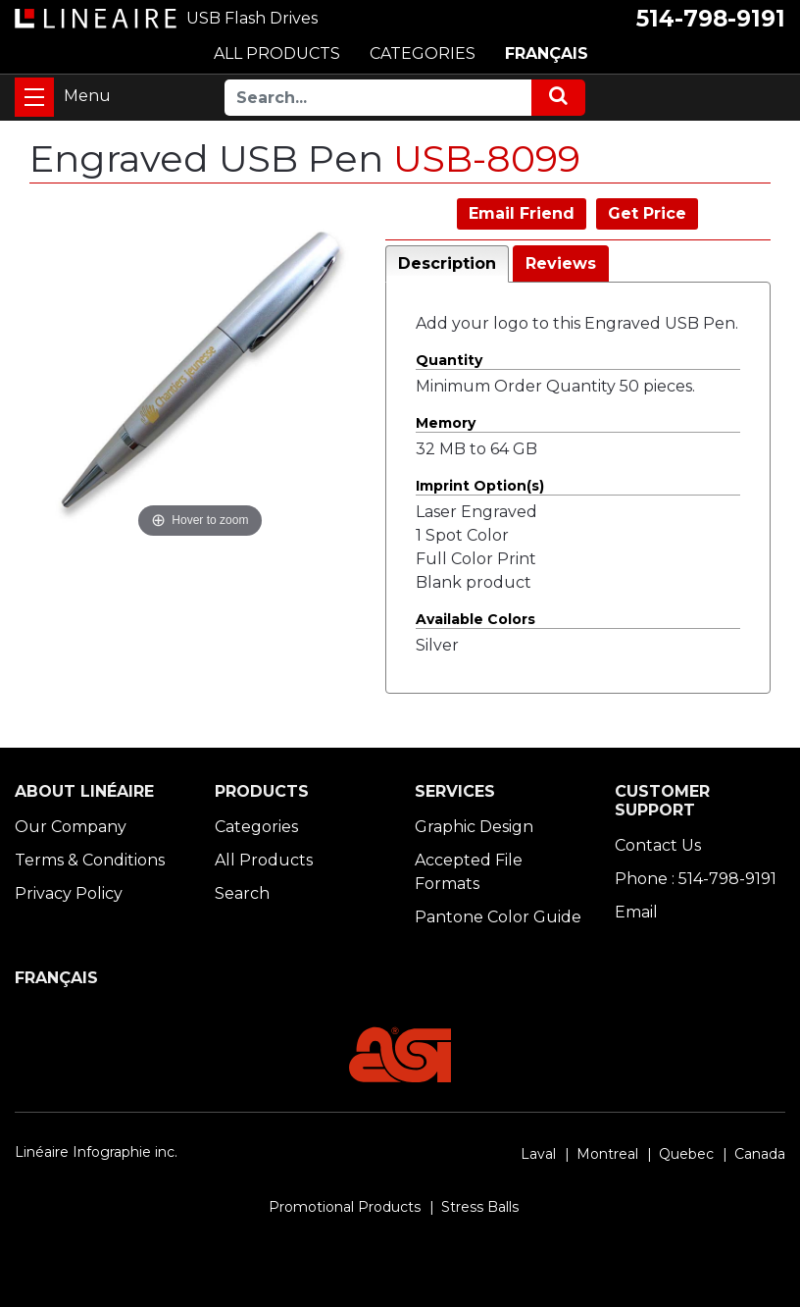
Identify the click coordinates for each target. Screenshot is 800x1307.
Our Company (70, 826)
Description (447, 263)
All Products (264, 860)
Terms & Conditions (90, 860)
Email (636, 912)
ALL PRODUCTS (277, 53)
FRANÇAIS (546, 53)
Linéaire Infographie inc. (96, 1152)
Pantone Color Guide (498, 917)
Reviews (560, 263)
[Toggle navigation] (34, 97)
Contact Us (658, 845)
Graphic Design (474, 826)
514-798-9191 (710, 18)
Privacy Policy (69, 893)
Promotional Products (345, 1207)
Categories (256, 826)
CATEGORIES (422, 53)
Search (242, 893)
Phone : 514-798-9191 (695, 878)
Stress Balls (480, 1207)
